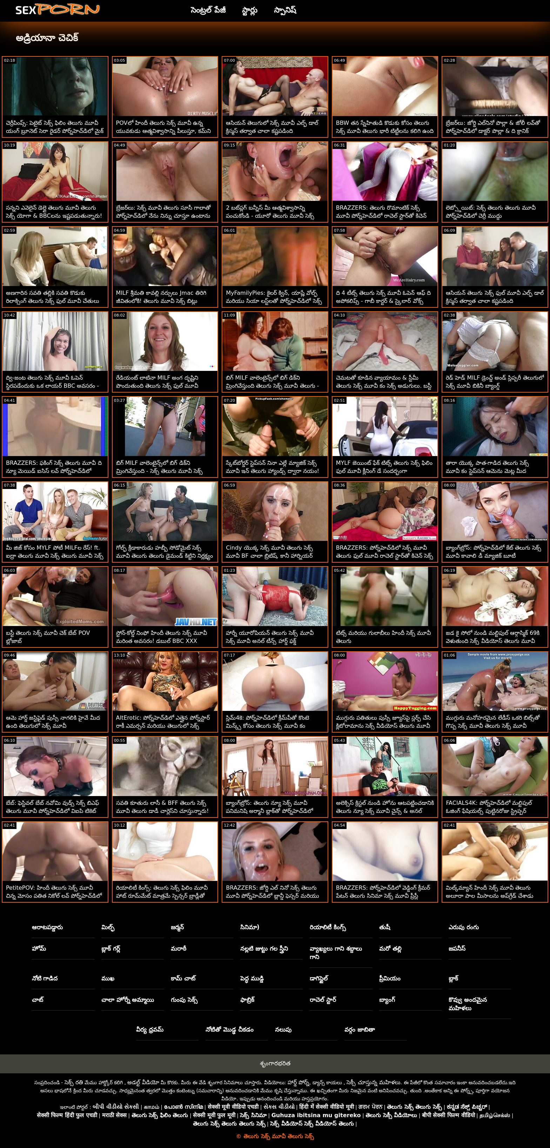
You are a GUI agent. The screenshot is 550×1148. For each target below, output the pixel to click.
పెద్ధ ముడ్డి (252, 978)
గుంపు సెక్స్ (184, 999)
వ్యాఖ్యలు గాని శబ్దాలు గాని (336, 952)
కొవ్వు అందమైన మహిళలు (468, 1004)
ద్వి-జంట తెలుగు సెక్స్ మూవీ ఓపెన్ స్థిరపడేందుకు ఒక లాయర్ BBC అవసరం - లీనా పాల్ (52, 385)
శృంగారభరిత (275, 1063)
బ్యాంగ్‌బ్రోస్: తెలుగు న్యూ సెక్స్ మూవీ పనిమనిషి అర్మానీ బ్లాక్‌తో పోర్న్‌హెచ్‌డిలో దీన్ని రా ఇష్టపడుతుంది (269, 811)
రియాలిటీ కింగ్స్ (328, 927)
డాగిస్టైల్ (319, 978)
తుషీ (384, 927)
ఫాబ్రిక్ (247, 999)
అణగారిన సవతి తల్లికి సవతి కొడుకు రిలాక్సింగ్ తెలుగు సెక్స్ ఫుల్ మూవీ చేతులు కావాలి (52, 301)
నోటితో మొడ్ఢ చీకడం (230, 1029)
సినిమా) (250, 927)
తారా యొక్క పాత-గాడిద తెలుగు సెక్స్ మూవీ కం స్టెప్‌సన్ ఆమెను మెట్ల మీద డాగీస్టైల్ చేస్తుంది (487, 471)
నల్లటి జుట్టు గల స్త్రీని (264, 948)
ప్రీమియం (390, 978)
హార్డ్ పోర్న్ (298, 1082)
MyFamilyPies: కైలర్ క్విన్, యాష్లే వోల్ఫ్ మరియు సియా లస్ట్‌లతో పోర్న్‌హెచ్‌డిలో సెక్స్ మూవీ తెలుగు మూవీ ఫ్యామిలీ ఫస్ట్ (274, 301)
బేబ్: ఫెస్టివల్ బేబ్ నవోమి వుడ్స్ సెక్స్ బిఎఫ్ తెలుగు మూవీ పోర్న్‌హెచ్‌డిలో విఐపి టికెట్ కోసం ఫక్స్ (52, 811)
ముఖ (107, 978)
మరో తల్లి (390, 948)
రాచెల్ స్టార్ (323, 999)
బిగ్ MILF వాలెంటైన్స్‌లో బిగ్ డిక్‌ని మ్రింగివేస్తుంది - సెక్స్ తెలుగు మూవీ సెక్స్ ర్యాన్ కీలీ (159, 471)
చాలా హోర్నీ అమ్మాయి (127, 999)
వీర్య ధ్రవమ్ (149, 1029)
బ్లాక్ (453, 978)
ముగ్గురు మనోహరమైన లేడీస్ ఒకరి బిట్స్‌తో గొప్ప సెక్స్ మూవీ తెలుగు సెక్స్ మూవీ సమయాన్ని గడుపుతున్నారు (492, 725)
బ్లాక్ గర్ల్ (110, 948)
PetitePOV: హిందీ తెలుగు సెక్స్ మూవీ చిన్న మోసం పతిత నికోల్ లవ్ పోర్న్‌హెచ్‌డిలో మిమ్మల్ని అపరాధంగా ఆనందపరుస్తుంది (54, 895)
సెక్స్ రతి (74, 1082)
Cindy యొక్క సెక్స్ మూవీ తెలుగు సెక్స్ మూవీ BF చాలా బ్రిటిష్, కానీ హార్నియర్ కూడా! (269, 555)
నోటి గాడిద (45, 978)
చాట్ (37, 999)
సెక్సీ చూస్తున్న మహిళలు (373, 1082)
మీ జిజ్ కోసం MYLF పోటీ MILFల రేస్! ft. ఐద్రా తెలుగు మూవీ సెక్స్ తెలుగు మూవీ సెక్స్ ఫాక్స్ (54, 555)
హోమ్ (39, 948)
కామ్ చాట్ (183, 978)
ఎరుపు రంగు (464, 927)
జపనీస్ (457, 948)
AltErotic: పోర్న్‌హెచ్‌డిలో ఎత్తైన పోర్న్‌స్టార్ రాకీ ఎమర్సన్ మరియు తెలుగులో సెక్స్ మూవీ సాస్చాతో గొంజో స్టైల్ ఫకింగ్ (163, 725)
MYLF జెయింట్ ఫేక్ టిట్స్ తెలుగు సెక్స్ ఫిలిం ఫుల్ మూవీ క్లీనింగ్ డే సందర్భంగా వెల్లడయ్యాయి (384, 471)
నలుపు (283, 1029)
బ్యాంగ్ (387, 999)
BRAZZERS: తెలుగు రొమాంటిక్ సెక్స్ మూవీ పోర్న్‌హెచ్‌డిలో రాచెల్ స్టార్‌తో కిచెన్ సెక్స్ (381, 215)
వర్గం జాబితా (359, 1029)
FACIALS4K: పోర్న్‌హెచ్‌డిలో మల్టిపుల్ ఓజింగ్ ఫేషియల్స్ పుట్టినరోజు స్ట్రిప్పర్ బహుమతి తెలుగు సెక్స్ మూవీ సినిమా (489, 811)
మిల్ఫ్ (107, 927)
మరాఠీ (178, 948)
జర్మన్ (177, 927)
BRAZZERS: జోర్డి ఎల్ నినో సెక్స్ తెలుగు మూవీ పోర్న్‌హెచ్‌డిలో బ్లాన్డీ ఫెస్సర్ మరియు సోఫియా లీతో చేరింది (272, 895)
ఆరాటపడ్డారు (47, 927)
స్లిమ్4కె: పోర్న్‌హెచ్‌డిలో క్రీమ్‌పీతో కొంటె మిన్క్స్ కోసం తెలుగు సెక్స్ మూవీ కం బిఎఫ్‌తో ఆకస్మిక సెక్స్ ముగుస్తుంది (267, 725)
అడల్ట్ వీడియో (143, 1082)
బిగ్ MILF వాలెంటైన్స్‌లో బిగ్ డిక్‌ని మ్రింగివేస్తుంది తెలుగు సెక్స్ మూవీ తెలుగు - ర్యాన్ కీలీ (272, 385)
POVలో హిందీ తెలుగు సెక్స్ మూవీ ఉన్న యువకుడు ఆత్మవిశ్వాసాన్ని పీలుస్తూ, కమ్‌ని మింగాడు (163, 131)
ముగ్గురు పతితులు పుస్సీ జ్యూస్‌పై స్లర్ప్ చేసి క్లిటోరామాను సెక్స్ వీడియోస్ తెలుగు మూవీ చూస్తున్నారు (383, 725)
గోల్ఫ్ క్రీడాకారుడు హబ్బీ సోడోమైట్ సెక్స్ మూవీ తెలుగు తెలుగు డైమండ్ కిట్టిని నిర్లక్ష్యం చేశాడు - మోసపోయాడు (164, 555)
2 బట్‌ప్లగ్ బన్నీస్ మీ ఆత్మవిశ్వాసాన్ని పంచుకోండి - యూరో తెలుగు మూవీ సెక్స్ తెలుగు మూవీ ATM (270, 215)
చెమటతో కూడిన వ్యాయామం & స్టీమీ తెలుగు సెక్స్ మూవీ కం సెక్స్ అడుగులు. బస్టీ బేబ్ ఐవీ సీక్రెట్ (384, 385)
